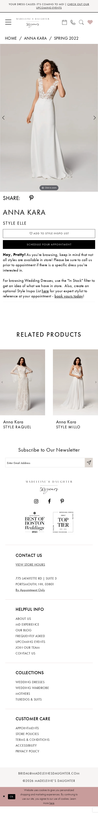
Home (11, 39)
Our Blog (23, 637)
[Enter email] (49, 468)
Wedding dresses (30, 688)
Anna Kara (35, 39)
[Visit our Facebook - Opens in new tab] (49, 507)
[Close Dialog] (4, 802)
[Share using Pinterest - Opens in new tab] (31, 199)
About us (23, 625)
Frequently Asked (30, 642)
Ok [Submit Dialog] (13, 803)
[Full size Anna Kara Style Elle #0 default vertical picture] (49, 119)
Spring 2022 (66, 39)
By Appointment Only (30, 596)
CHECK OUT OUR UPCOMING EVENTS (61, 7)
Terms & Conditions (33, 746)
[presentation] (22, 387)
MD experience (27, 631)
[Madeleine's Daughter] (49, 492)
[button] (8, 23)
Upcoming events (30, 648)
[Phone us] (73, 23)
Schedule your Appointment (49, 248)
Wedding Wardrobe (32, 694)
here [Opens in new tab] (45, 295)
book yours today (68, 300)
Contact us (25, 660)
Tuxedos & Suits (29, 706)
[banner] (32, 23)
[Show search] (81, 23)
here (51, 809)
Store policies (27, 740)
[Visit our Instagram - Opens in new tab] (36, 507)
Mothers (23, 700)
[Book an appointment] (64, 23)
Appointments (27, 734)
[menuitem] (8, 23)
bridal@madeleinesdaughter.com (49, 780)
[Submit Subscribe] (88, 468)
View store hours (30, 571)
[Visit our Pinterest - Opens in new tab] (62, 507)
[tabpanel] (49, 119)
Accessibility (26, 752)
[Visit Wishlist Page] (90, 23)
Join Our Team (28, 654)
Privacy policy (27, 758)
